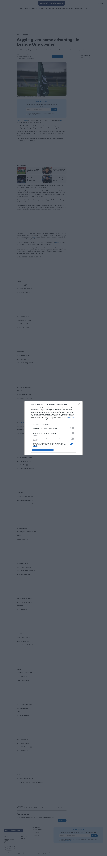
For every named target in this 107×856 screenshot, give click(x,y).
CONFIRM (42, 450)
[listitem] (53, 425)
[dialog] (53, 428)
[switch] (72, 428)
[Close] (79, 404)
